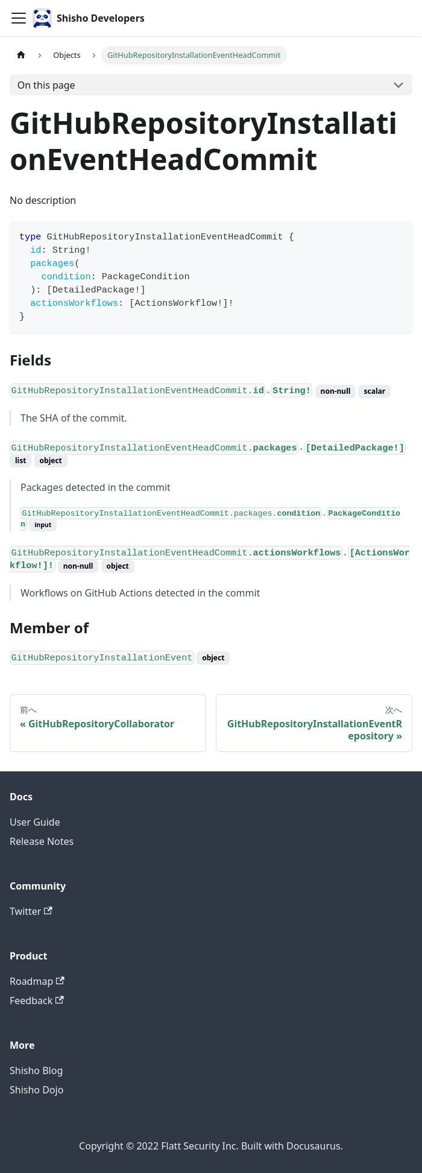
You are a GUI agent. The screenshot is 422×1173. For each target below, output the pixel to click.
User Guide (35, 822)
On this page (46, 85)
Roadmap (37, 981)
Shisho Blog (36, 1070)
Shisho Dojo (36, 1089)
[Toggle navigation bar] (19, 18)
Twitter (31, 911)
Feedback (37, 1000)
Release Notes (42, 841)
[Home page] (21, 55)
